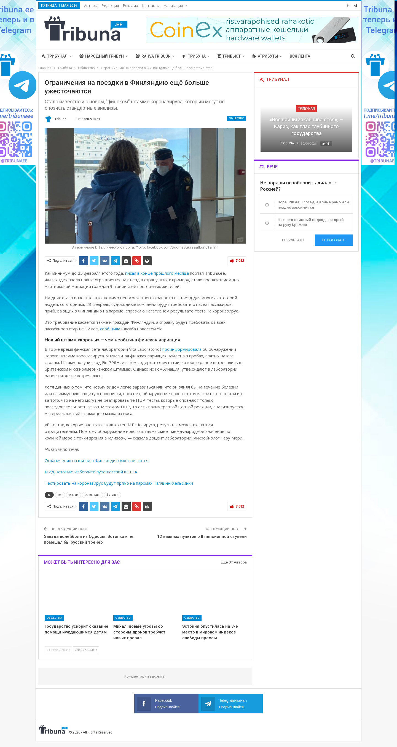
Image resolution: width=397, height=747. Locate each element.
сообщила (110, 328)
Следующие (86, 650)
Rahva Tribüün (153, 56)
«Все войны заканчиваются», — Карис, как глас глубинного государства (306, 126)
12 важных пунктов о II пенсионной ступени (202, 536)
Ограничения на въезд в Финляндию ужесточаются (96, 460)
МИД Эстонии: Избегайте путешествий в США (91, 471)
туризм (73, 494)
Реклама (130, 5)
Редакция (110, 5)
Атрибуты (265, 56)
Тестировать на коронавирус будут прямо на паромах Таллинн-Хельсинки (119, 483)
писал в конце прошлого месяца (157, 273)
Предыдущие (58, 650)
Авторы (91, 5)
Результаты (293, 240)
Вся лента (300, 56)
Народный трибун (101, 56)
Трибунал (55, 56)
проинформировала (182, 349)
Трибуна (194, 56)
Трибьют (229, 56)
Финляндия (92, 494)
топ (60, 494)
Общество (236, 118)
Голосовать (333, 240)
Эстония (112, 494)
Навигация (173, 5)
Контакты (151, 5)
